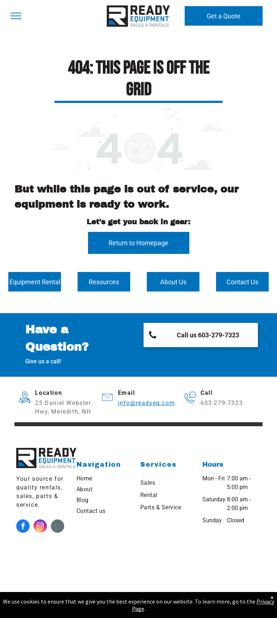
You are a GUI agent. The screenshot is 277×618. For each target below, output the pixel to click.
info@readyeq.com (146, 402)
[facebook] (23, 527)
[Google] (57, 527)
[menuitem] (104, 478)
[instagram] (40, 527)
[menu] (15, 16)
